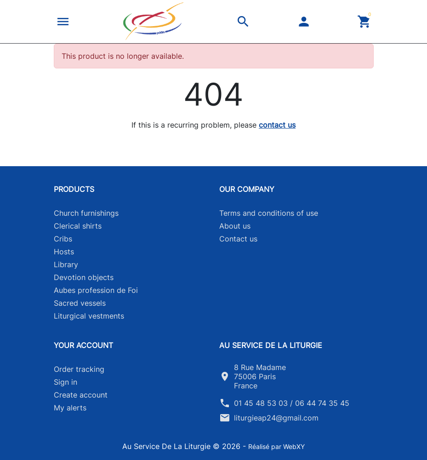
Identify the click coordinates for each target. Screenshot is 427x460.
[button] (63, 21)
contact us (277, 124)
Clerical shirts (78, 225)
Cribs (63, 238)
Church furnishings (86, 213)
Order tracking (79, 369)
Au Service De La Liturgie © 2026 (182, 446)
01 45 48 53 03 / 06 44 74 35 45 (291, 403)
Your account (83, 345)
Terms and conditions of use (268, 213)
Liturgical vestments (89, 315)
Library (66, 264)
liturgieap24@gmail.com (276, 417)
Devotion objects (84, 277)
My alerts (70, 407)
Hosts (64, 251)
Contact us (238, 238)
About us (235, 225)
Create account (81, 394)
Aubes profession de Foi (96, 290)
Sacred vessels (80, 303)
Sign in (65, 382)
